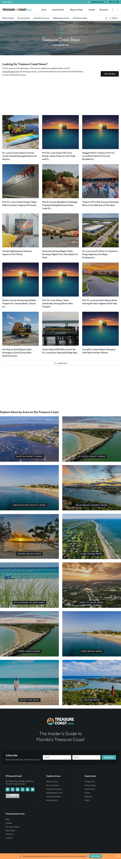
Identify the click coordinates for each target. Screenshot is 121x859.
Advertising (10, 830)
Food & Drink (90, 789)
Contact (9, 838)
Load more (60, 363)
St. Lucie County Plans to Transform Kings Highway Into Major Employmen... (100, 254)
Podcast (9, 823)
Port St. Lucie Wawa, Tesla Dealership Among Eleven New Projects (57, 303)
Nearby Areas (51, 800)
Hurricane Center (13, 827)
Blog (7, 819)
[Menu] (112, 9)
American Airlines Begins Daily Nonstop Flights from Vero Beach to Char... (60, 254)
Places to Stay (90, 785)
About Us (9, 834)
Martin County (52, 782)
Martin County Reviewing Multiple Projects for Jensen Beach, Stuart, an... (19, 303)
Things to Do (90, 782)
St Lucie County (52, 785)
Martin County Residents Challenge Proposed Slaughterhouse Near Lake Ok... (59, 205)
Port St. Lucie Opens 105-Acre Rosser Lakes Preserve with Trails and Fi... (58, 156)
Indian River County (54, 789)
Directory (88, 796)
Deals (87, 800)
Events (87, 793)
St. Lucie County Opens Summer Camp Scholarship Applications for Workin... (19, 156)
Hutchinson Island (53, 796)
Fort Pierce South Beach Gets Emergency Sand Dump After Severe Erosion (17, 352)
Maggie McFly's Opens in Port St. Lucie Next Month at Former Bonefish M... (98, 156)
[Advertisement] (60, 96)
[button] (106, 18)
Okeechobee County (54, 793)
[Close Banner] (118, 856)
